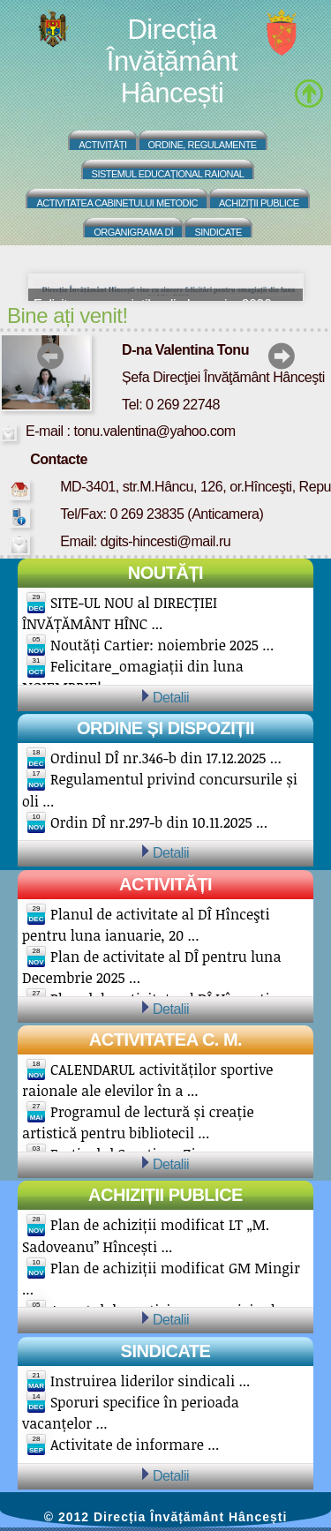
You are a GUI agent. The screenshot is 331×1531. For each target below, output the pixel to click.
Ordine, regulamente (202, 144)
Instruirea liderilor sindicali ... (150, 1381)
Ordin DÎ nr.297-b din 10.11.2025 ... (158, 822)
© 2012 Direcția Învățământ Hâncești (166, 1517)
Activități (102, 144)
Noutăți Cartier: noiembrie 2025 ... (162, 645)
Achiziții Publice (259, 203)
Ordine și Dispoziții (165, 728)
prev (50, 356)
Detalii (171, 697)
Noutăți (165, 572)
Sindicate (217, 232)
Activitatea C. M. (165, 1039)
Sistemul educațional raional (168, 174)
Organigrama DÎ (133, 232)
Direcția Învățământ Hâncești (172, 61)
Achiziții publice (165, 1195)
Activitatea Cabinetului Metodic (117, 203)
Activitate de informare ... (134, 1444)
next (281, 356)
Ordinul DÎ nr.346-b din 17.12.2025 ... (166, 758)
